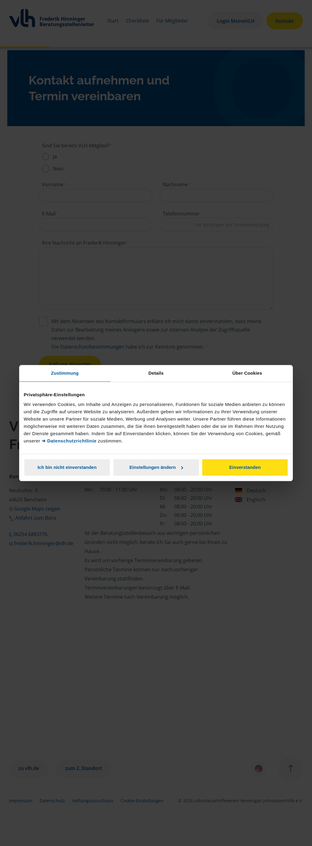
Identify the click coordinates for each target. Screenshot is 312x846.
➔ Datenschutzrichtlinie (69, 440)
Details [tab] (156, 373)
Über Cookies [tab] (247, 373)
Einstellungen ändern (156, 467)
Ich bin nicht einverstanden (66, 467)
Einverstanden (245, 467)
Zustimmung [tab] (65, 373)
